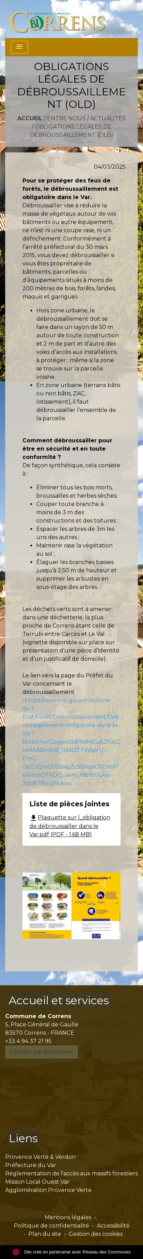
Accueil (29, 118)
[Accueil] (61, 19)
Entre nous (66, 118)
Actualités (108, 118)
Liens (23, 1138)
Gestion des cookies (96, 1234)
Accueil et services (59, 1000)
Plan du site (44, 1234)
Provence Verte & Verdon (40, 1157)
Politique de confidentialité (51, 1225)
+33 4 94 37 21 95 (28, 1041)
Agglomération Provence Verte (48, 1190)
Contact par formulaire (41, 1052)
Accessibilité (113, 1225)
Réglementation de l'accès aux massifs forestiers (71, 1173)
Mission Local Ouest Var (37, 1181)
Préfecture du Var (30, 1165)
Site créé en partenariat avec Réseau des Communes (71, 1252)
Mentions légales (68, 1217)
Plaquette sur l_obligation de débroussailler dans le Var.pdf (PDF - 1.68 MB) (69, 826)
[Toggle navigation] (19, 47)
